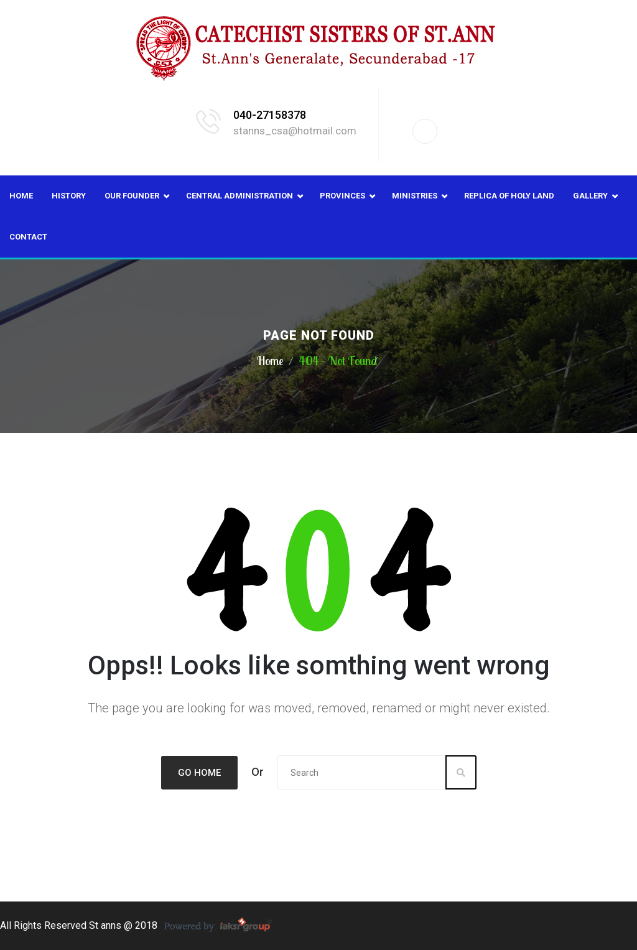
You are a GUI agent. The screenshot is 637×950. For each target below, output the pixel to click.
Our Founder (132, 195)
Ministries (414, 195)
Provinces (342, 195)
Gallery (590, 195)
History (69, 195)
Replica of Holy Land (509, 195)
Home (21, 195)
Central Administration (239, 195)
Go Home (199, 772)
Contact (28, 236)
